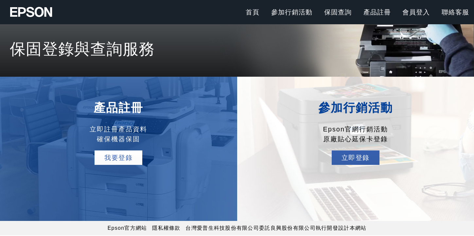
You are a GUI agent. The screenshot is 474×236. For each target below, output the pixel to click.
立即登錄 (356, 157)
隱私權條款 (166, 228)
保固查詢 (338, 12)
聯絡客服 (455, 12)
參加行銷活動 (291, 12)
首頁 (252, 12)
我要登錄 (118, 157)
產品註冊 (377, 12)
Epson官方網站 (127, 228)
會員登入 (416, 12)
